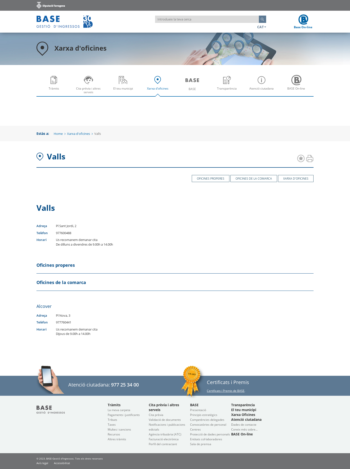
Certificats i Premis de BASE (226, 391)
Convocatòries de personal (208, 425)
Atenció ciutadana (262, 86)
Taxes (112, 425)
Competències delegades (207, 420)
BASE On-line (297, 86)
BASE (193, 86)
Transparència (228, 86)
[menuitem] (53, 84)
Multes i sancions (119, 429)
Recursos (114, 434)
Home (58, 133)
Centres (195, 429)
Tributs (112, 420)
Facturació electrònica (164, 439)
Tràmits (55, 86)
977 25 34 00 (125, 384)
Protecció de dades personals (210, 434)
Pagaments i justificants (124, 415)
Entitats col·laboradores (206, 439)
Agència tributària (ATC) (165, 434)
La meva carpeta (119, 410)
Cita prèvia (156, 415)
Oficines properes (210, 178)
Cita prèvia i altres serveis (89, 86)
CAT (261, 27)
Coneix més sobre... (244, 429)
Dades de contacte (243, 425)
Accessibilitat (62, 463)
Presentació (198, 410)
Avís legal (42, 463)
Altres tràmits (117, 439)
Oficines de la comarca (254, 178)
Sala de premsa (200, 444)
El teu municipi (124, 86)
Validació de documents (165, 420)
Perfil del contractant (163, 444)
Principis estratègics (203, 415)
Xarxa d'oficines (159, 86)
